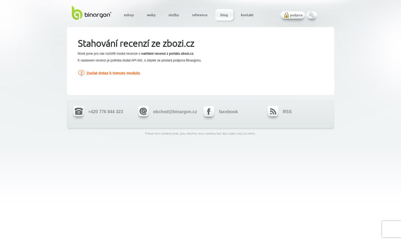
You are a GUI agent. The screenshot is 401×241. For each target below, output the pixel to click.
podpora (296, 15)
